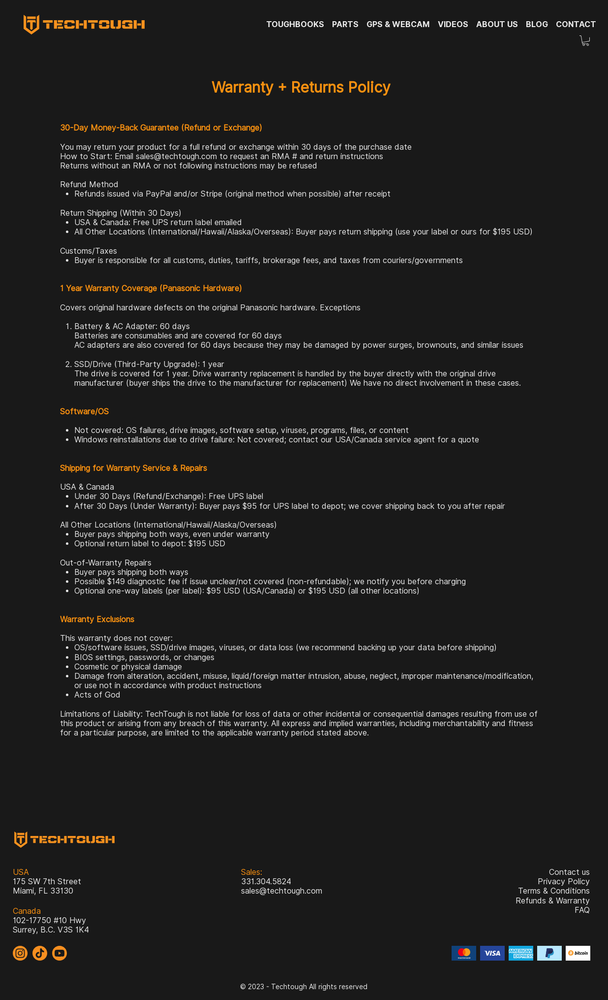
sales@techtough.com (176, 156)
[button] (585, 40)
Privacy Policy (564, 881)
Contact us (569, 872)
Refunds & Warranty (553, 900)
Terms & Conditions (554, 891)
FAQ (582, 910)
